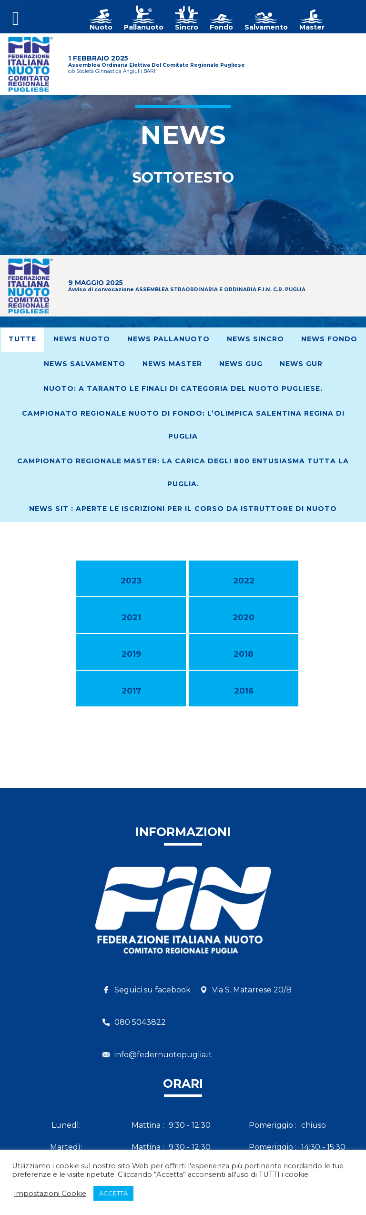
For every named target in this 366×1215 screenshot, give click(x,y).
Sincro (186, 27)
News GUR (301, 363)
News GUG (241, 363)
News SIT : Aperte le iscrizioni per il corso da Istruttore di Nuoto (183, 508)
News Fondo (329, 339)
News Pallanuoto (168, 339)
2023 (131, 580)
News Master (172, 363)
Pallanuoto (143, 27)
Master (312, 27)
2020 (243, 617)
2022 (243, 580)
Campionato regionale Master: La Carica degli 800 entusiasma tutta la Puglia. (183, 472)
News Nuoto (81, 339)
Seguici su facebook (152, 989)
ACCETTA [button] (113, 1193)
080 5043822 (140, 1022)
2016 (244, 690)
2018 (244, 654)
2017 (131, 690)
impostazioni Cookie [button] (50, 1193)
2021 (131, 617)
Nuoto (101, 27)
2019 (131, 654)
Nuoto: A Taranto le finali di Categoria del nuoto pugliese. (183, 388)
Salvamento (266, 27)
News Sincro (255, 339)
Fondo (221, 27)
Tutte (22, 339)
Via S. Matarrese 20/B (252, 989)
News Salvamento (84, 363)
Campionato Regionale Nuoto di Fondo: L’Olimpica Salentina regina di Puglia (183, 424)
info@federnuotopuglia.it (163, 1054)
